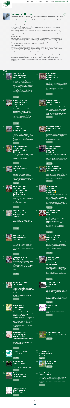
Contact (62, 1)
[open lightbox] (6, 16)
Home (28, 1)
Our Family (46, 1)
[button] (34, 1)
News (57, 1)
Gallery (40, 1)
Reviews (52, 1)
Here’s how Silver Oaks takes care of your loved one (21, 21)
